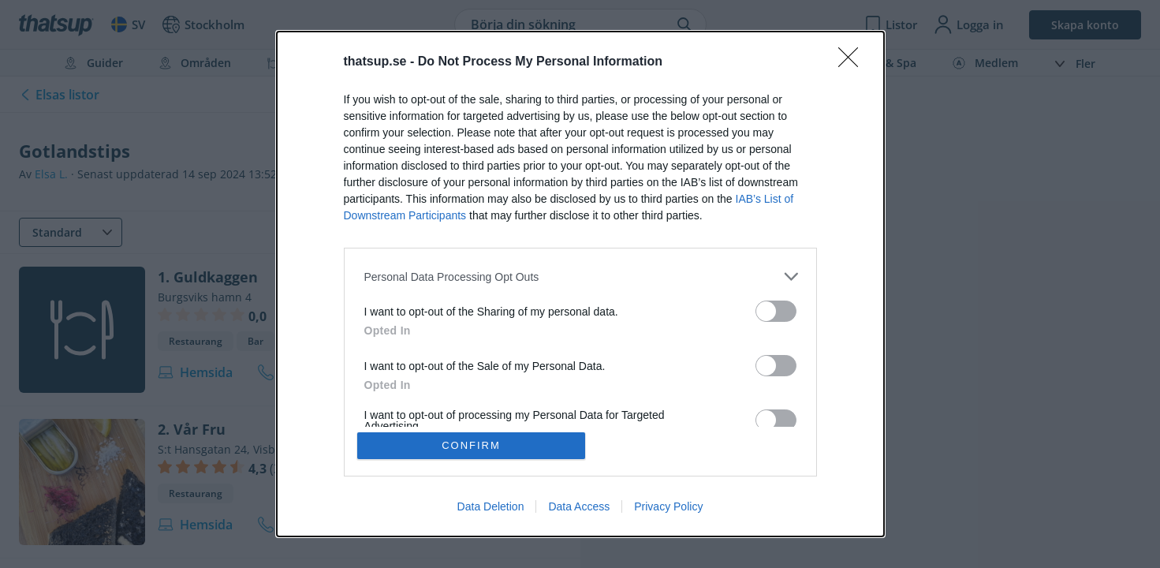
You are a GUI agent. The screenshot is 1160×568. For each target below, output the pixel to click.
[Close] (853, 62)
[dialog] (580, 284)
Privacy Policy (668, 506)
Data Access (579, 506)
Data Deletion (490, 506)
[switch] (775, 311)
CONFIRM (471, 445)
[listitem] (580, 276)
